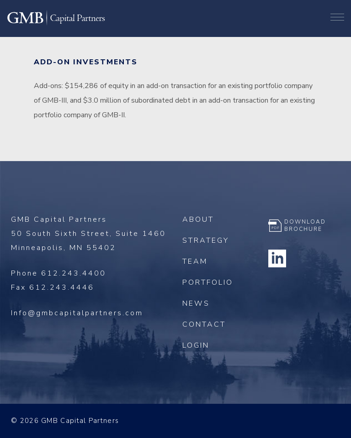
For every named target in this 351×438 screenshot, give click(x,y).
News (196, 303)
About (198, 219)
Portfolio (207, 282)
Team (194, 261)
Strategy (205, 240)
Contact (204, 324)
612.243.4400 (73, 273)
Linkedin (277, 258)
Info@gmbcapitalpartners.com (77, 313)
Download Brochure (305, 225)
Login (195, 345)
